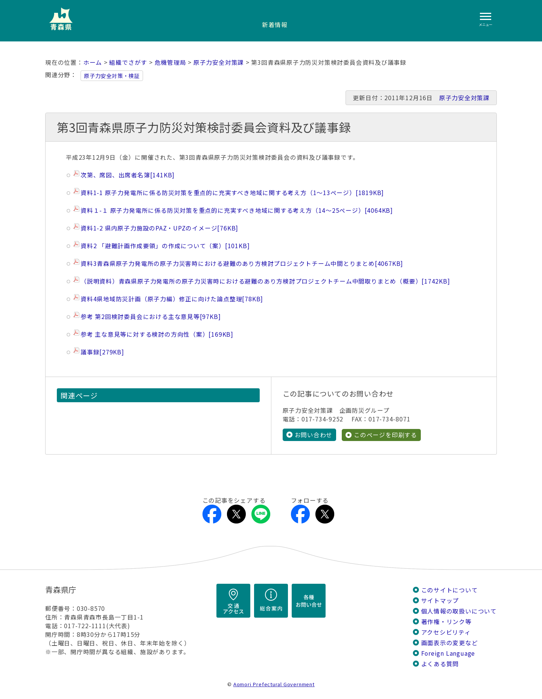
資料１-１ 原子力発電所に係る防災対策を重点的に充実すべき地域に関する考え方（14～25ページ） (237, 210)
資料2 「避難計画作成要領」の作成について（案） (165, 245)
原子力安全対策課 (218, 62)
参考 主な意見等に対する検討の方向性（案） (157, 334)
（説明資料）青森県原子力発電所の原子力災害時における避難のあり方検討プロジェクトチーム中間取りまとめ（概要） (265, 281)
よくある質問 (440, 663)
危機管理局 (170, 62)
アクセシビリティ (446, 631)
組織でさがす (128, 62)
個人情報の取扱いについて (459, 610)
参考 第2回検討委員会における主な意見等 (151, 316)
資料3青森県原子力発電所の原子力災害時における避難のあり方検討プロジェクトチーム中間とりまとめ (242, 263)
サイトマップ (440, 600)
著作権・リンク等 (446, 621)
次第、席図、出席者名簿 (128, 175)
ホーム (92, 62)
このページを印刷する (385, 434)
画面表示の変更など (449, 642)
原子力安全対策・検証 (112, 75)
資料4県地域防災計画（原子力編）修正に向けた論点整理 (172, 299)
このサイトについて (449, 589)
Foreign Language (448, 653)
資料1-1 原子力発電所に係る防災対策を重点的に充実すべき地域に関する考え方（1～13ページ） (232, 192)
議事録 (102, 352)
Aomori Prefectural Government (274, 683)
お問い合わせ (314, 434)
